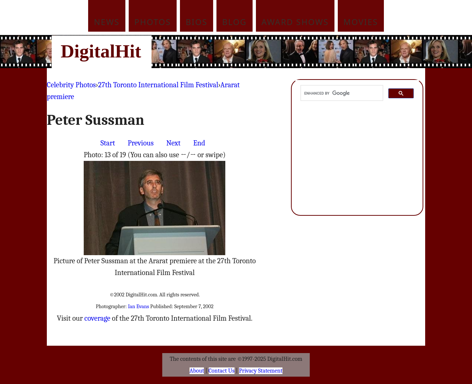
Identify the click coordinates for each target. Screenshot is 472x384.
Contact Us (222, 370)
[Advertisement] (286, 51)
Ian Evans (138, 306)
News (107, 21)
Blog (234, 21)
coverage (97, 318)
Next (173, 143)
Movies (360, 21)
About (197, 370)
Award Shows (295, 21)
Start (108, 143)
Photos (152, 21)
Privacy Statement (260, 370)
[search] (341, 93)
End (199, 143)
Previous (140, 143)
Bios (197, 21)
